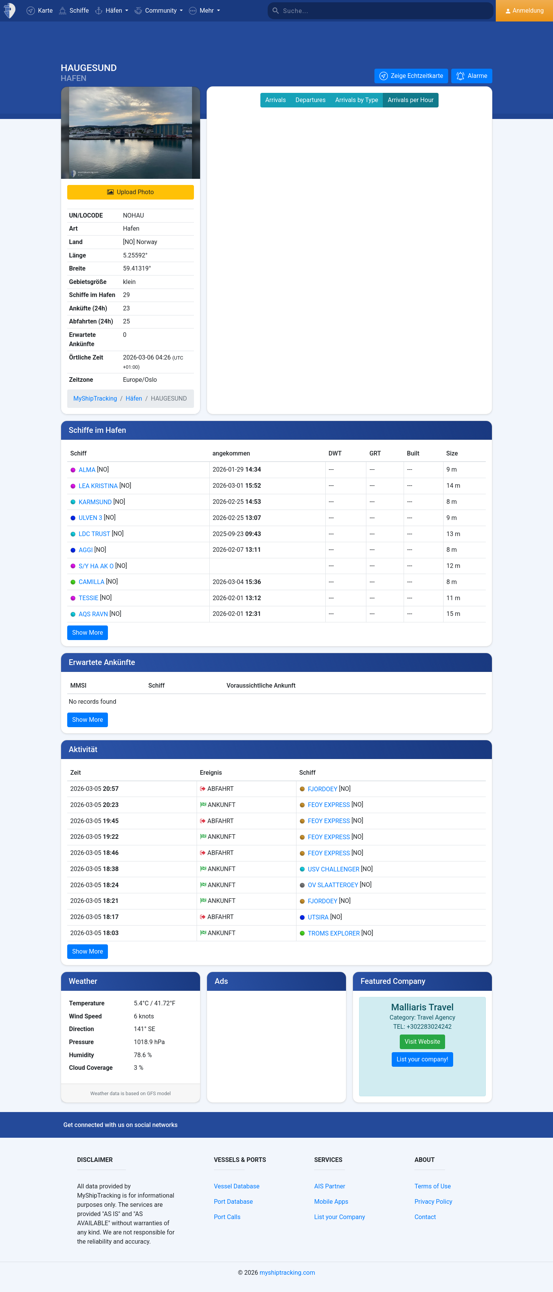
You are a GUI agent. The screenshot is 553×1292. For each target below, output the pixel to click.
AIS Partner (329, 1194)
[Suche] (388, 10)
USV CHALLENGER (333, 877)
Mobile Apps (331, 1210)
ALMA (87, 478)
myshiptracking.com (287, 1281)
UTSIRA (318, 925)
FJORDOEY (323, 797)
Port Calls (227, 1225)
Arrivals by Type (356, 108)
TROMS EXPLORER (334, 941)
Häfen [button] (109, 10)
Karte (39, 11)
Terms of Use (432, 1194)
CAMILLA (91, 590)
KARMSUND (95, 510)
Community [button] (156, 10)
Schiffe (74, 10)
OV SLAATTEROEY (333, 893)
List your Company (339, 1225)
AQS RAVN (93, 622)
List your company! (423, 1067)
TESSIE (88, 606)
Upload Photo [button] (130, 200)
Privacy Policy (433, 1210)
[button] (204, 10)
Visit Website (422, 1050)
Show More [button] (87, 641)
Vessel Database (237, 1194)
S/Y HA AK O (96, 574)
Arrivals (275, 108)
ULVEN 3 (90, 526)
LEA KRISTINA (98, 494)
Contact (425, 1225)
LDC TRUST (94, 542)
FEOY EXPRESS (329, 813)
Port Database (233, 1210)
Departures (311, 108)
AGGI (86, 558)
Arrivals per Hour (411, 108)
